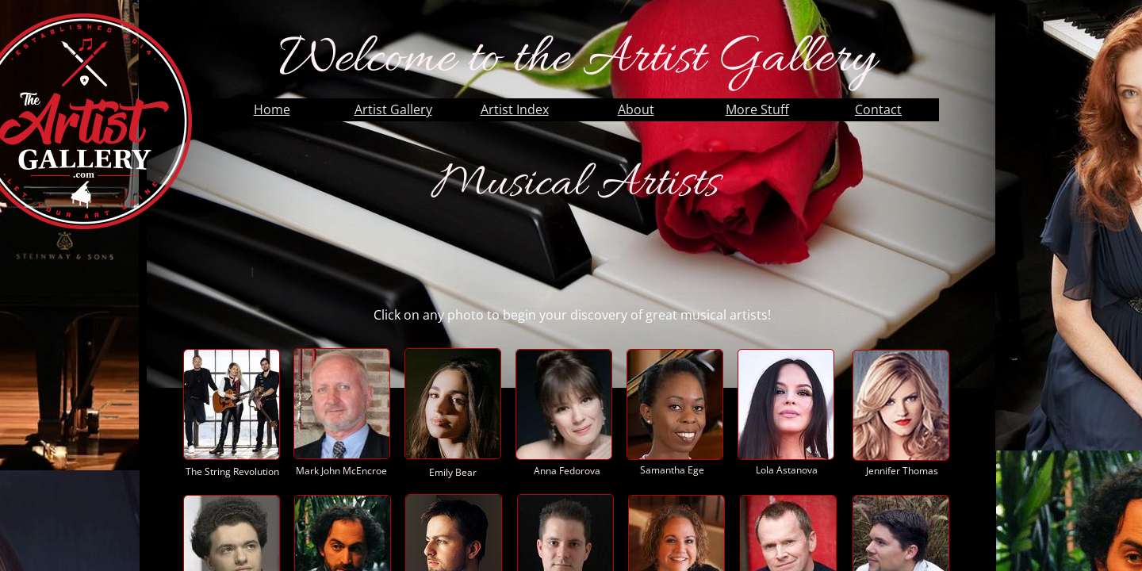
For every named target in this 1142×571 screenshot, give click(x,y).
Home (272, 109)
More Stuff (757, 109)
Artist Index (515, 109)
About (636, 109)
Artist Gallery (393, 109)
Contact (878, 109)
